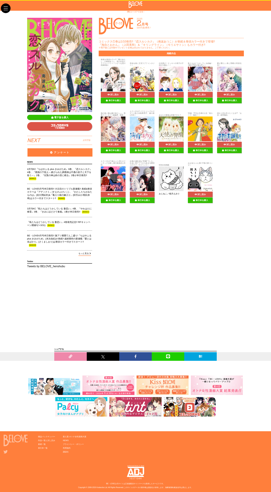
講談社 (66, 452)
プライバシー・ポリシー (73, 444)
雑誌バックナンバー (46, 437)
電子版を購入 (60, 117)
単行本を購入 (113, 100)
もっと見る (84, 253)
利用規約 (67, 448)
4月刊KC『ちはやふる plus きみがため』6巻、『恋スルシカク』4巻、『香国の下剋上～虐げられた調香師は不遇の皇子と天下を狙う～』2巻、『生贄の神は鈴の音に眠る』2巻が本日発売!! (59, 174)
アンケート (60, 152)
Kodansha (100, 487)
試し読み (113, 94)
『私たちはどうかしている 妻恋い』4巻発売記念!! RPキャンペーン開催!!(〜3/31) (58, 224)
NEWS (66, 440)
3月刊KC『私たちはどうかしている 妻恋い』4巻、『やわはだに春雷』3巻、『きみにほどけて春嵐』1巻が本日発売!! (59, 210)
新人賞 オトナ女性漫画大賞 (74, 437)
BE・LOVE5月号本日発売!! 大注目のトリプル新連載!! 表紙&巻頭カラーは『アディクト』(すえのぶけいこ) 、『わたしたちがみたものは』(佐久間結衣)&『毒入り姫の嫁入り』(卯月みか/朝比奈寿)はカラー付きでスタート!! (59, 193)
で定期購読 (59, 126)
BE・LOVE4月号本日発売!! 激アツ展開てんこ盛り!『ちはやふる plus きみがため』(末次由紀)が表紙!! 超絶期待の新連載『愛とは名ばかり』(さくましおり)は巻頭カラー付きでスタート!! (59, 240)
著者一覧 (42, 444)
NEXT (58, 140)
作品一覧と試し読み (46, 440)
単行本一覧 (43, 448)
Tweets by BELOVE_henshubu (46, 266)
